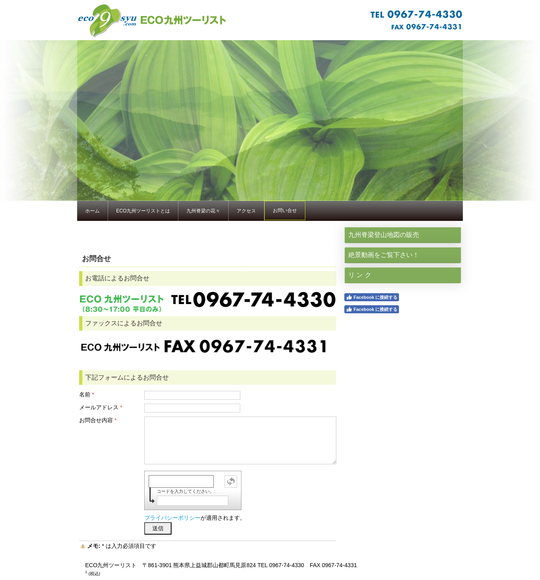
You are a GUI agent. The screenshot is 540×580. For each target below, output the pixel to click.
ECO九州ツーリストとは (143, 211)
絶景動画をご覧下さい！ (383, 254)
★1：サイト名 (270, 20)
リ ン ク (359, 275)
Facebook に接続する (371, 297)
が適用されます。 (194, 518)
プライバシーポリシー (172, 518)
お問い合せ (285, 210)
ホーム (92, 211)
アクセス (246, 211)
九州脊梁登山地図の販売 (383, 234)
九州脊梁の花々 (203, 211)
